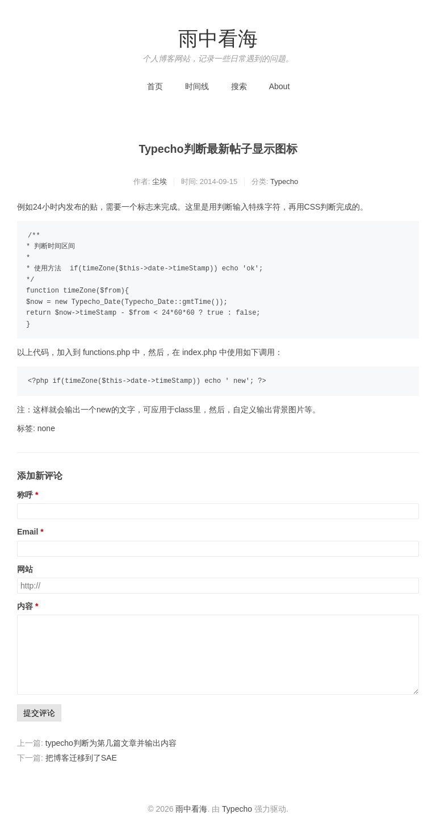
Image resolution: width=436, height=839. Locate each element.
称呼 (25, 494)
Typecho (284, 181)
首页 (155, 86)
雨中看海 (218, 38)
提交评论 (39, 712)
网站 (25, 569)
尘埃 (159, 181)
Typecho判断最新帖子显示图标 (218, 149)
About (279, 86)
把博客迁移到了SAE (81, 757)
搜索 (239, 86)
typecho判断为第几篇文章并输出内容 (111, 743)
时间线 (197, 86)
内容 (25, 606)
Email (27, 531)
